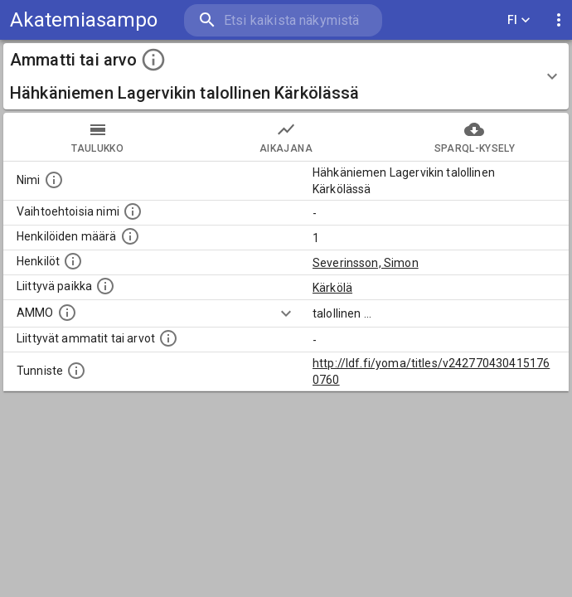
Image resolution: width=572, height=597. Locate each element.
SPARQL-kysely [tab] (475, 137)
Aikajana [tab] (285, 137)
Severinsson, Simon (366, 262)
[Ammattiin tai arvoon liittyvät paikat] (105, 286)
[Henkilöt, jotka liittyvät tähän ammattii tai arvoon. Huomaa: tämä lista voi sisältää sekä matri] (73, 261)
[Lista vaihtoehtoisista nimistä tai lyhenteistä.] (132, 211)
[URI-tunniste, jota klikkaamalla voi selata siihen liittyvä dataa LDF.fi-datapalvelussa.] (76, 370)
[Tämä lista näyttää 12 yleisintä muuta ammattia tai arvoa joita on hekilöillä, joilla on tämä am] (168, 338)
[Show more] (286, 313)
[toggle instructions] (153, 59)
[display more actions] (558, 20)
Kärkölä (332, 287)
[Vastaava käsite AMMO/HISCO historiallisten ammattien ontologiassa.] (67, 312)
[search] (283, 20)
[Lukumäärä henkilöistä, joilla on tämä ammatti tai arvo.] (130, 236)
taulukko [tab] (97, 137)
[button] (286, 76)
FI (519, 20)
